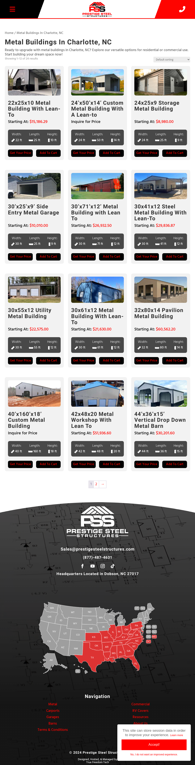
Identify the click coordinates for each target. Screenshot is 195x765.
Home (9, 33)
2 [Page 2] (96, 484)
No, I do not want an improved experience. (154, 754)
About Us (140, 723)
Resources (140, 717)
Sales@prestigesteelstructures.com (98, 549)
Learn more (176, 735)
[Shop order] (171, 59)
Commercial (140, 704)
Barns (52, 723)
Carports (52, 711)
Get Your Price (20, 153)
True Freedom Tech (97, 762)
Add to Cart (48, 153)
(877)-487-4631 (97, 557)
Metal (52, 704)
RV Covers (140, 711)
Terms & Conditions (53, 730)
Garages (52, 717)
